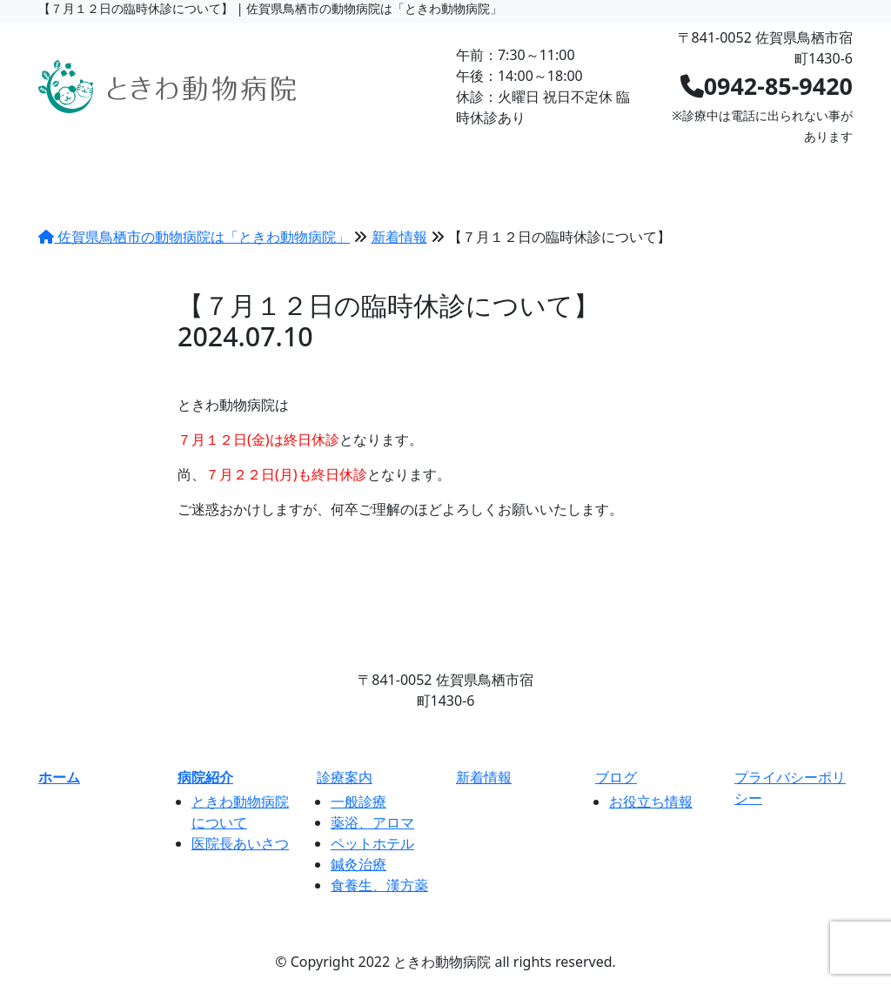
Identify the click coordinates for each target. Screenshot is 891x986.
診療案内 (287, 167)
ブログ (582, 167)
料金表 (385, 167)
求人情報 (680, 167)
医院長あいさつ (240, 843)
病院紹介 (182, 167)
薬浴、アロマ (372, 822)
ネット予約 (793, 167)
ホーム (59, 777)
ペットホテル (372, 843)
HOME (84, 167)
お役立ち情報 (651, 801)
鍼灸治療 (358, 864)
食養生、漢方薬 (379, 885)
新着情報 (484, 167)
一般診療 (358, 801)
